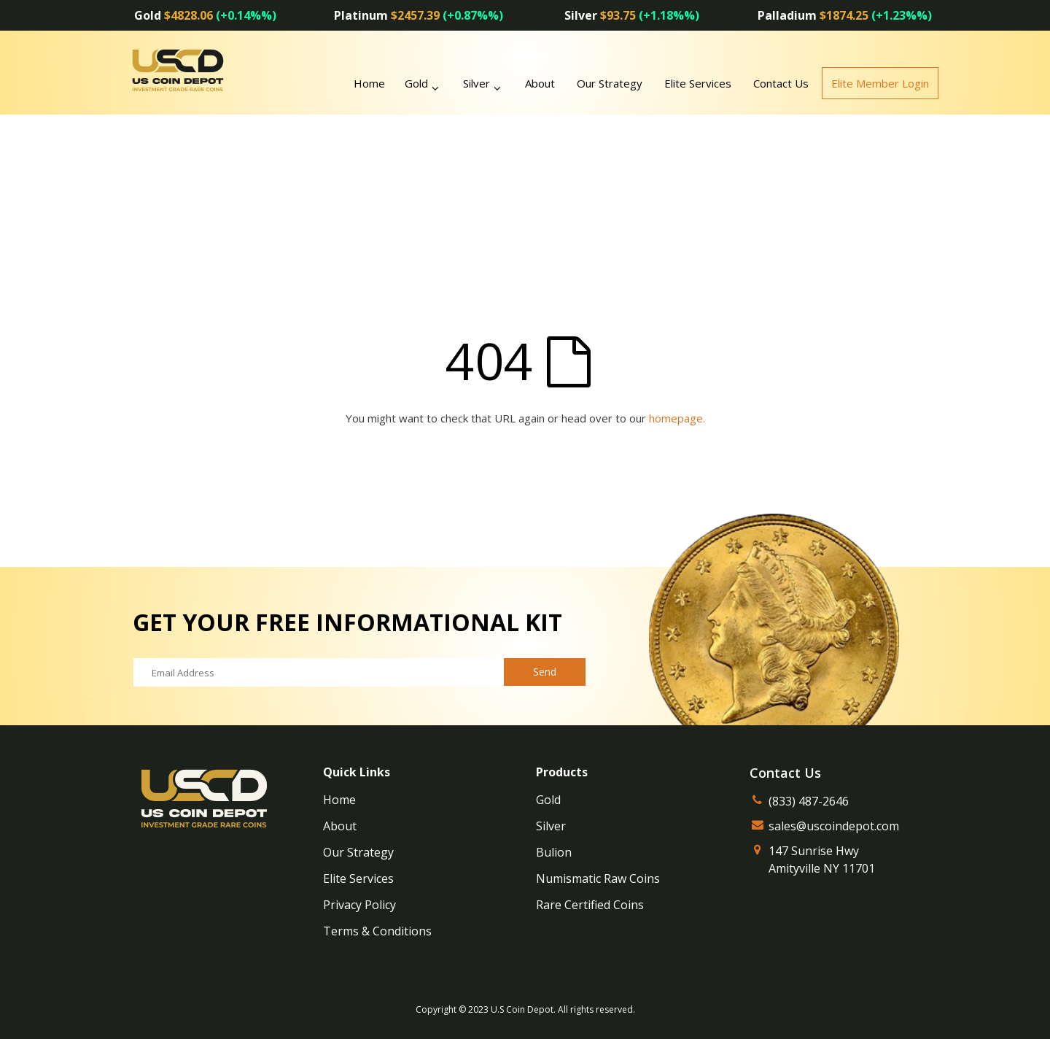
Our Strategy (609, 83)
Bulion (554, 852)
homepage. (677, 418)
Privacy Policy (359, 905)
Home (339, 800)
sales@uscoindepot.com (834, 826)
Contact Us (781, 83)
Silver (476, 83)
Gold (416, 83)
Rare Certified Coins (590, 905)
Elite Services (697, 83)
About (540, 83)
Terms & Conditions (377, 931)
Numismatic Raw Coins (598, 878)
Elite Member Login (880, 83)
